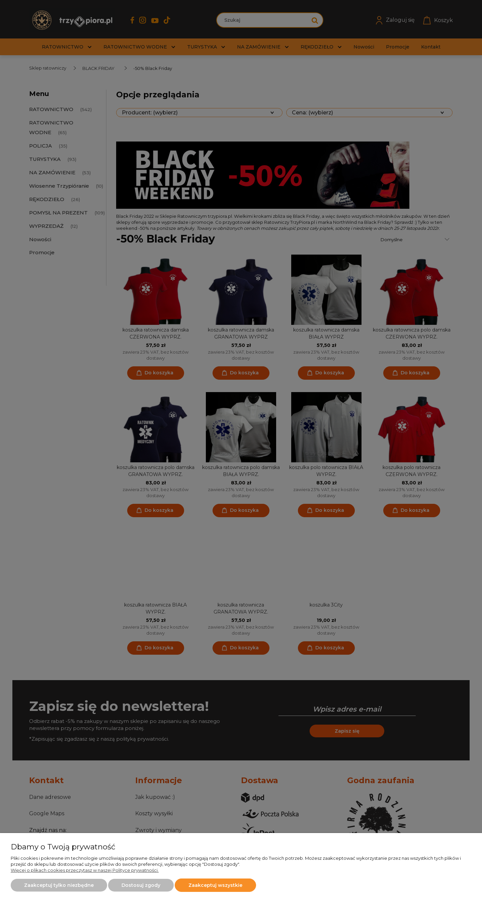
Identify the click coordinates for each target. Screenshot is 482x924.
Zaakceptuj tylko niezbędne (59, 885)
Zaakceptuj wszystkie (215, 885)
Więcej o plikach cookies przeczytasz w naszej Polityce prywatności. (85, 870)
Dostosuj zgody (141, 885)
